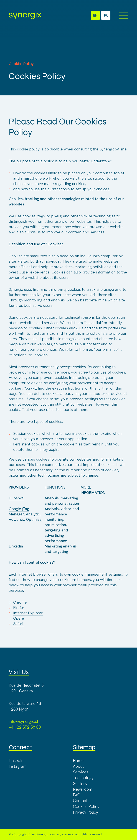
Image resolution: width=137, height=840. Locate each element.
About (78, 766)
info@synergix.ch (24, 721)
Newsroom (82, 789)
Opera (18, 618)
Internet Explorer (28, 612)
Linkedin (16, 546)
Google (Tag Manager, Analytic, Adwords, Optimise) (25, 514)
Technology (83, 777)
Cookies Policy (86, 806)
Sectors (80, 783)
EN (95, 15)
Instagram (18, 766)
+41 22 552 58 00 (25, 727)
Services (80, 772)
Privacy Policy (85, 812)
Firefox (19, 607)
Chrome (20, 602)
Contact (80, 800)
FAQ (76, 795)
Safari (18, 623)
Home (78, 760)
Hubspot (16, 498)
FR (106, 15)
